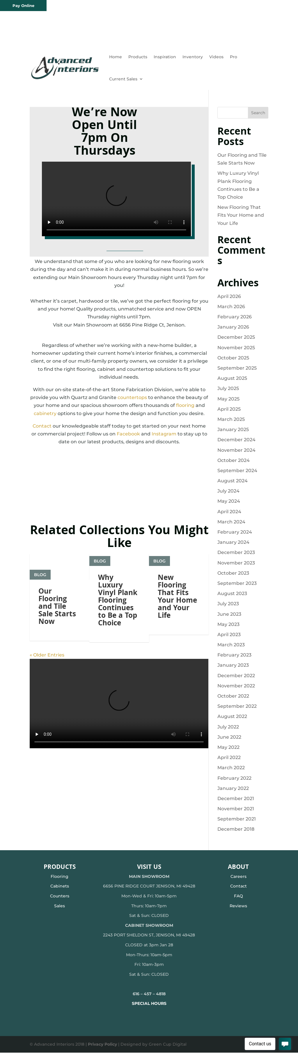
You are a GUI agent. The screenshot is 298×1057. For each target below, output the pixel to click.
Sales (59, 910)
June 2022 (229, 741)
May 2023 (228, 628)
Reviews (238, 910)
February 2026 (234, 321)
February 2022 (234, 782)
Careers (238, 880)
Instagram (164, 438)
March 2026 (231, 311)
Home (115, 56)
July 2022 (228, 731)
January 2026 (233, 331)
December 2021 (235, 803)
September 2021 (236, 823)
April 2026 (229, 300)
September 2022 (237, 710)
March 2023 (231, 649)
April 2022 (229, 762)
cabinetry (45, 418)
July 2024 (228, 495)
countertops (132, 402)
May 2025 (228, 403)
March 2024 (231, 526)
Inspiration (165, 56)
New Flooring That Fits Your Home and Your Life (177, 632)
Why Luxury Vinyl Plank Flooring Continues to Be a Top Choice (117, 636)
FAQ (238, 900)
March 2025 (231, 423)
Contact (42, 430)
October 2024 (233, 464)
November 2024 (236, 454)
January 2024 (233, 546)
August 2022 (232, 721)
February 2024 (234, 536)
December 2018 (235, 833)
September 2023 (237, 587)
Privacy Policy (102, 1048)
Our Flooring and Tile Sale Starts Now (57, 634)
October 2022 (233, 700)
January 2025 (233, 434)
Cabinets (59, 890)
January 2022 (233, 792)
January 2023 (233, 669)
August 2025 (232, 382)
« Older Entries (47, 689)
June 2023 (229, 618)
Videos (216, 56)
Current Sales (123, 79)
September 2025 (237, 372)
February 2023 (234, 659)
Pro (233, 56)
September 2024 (237, 475)
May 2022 (228, 751)
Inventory (192, 56)
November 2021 (235, 813)
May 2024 (228, 505)
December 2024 (236, 444)
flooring (185, 409)
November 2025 (236, 352)
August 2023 (232, 598)
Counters (59, 900)
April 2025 (229, 413)
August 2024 (232, 485)
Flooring (59, 880)
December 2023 (236, 557)
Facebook (128, 438)
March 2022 (231, 772)
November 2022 (236, 690)
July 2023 (228, 608)
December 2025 (236, 341)
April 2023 (229, 639)
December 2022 (236, 680)
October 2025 (233, 362)
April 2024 (229, 516)
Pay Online (23, 5)
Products (137, 56)
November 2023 (236, 567)
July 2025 (228, 393)
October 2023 (233, 577)
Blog (40, 601)
